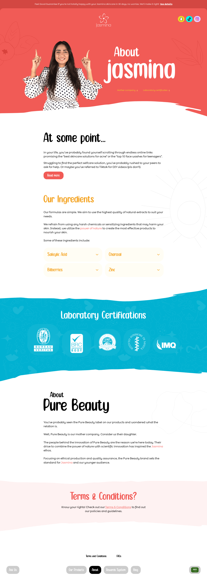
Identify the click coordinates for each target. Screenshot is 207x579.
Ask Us (13, 570)
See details (166, 4)
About (95, 570)
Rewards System (116, 570)
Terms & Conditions (118, 507)
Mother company (126, 90)
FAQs (119, 556)
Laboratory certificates (155, 90)
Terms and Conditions (96, 556)
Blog (135, 570)
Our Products (76, 570)
